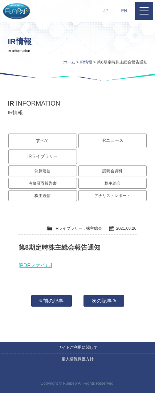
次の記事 (103, 301)
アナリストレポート (112, 195)
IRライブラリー (42, 156)
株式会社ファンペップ (16, 11)
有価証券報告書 (43, 183)
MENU (144, 11)
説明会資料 (112, 171)
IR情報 (86, 62)
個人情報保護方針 (78, 359)
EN (124, 10)
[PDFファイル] (35, 265)
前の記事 (51, 301)
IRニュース (112, 140)
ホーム (69, 62)
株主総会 (113, 183)
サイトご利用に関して (78, 347)
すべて (42, 140)
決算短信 (42, 171)
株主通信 (42, 195)
